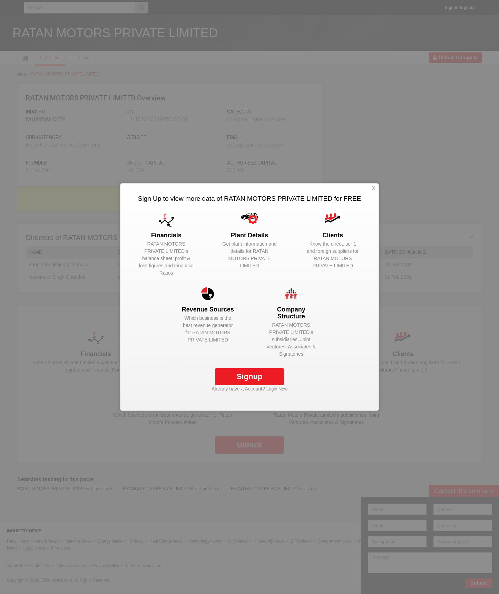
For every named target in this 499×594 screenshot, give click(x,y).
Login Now (276, 389)
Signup (250, 376)
